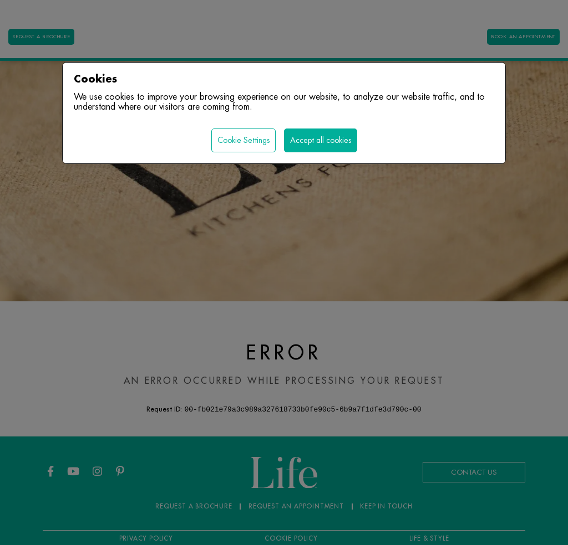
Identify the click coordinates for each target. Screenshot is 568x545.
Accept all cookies (320, 140)
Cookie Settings (243, 140)
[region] (284, 272)
